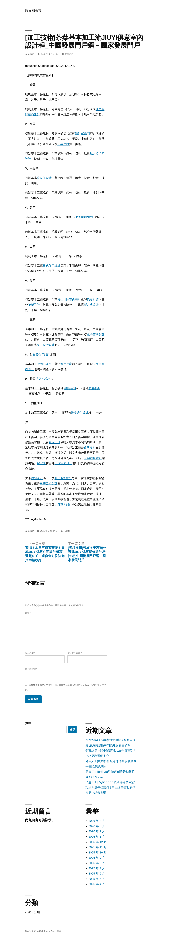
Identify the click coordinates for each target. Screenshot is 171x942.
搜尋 (28, 723)
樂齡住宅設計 (41, 354)
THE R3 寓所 (63, 478)
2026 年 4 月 (96, 820)
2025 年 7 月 (96, 868)
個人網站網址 (31, 669)
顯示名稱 (30, 653)
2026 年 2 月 (96, 831)
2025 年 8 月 (96, 863)
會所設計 (90, 447)
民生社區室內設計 (69, 299)
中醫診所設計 (48, 483)
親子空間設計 (95, 334)
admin (31, 54)
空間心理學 (44, 364)
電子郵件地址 (74, 653)
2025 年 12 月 (97, 842)
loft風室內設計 (85, 217)
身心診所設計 (46, 345)
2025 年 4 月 (96, 884)
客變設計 (37, 478)
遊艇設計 (34, 304)
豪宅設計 (54, 442)
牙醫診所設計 (93, 458)
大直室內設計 (63, 504)
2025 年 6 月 (96, 873)
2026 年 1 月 (96, 836)
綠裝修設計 (44, 178)
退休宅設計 (43, 378)
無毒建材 (63, 144)
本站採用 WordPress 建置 (49, 931)
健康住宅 (70, 388)
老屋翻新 (94, 388)
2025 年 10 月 (97, 852)
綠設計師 (93, 299)
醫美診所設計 (79, 412)
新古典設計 (91, 304)
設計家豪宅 (82, 133)
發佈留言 (69, 54)
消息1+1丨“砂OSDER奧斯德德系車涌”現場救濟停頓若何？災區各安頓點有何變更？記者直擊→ (110, 787)
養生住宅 (66, 364)
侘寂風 (41, 463)
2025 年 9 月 (96, 857)
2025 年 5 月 (96, 879)
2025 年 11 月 (97, 847)
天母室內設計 (63, 463)
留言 (28, 613)
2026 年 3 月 (96, 826)
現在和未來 (33, 11)
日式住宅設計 (51, 265)
